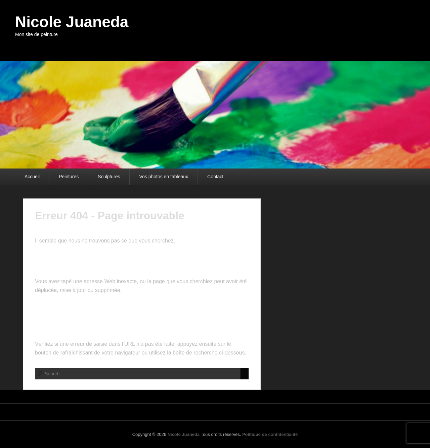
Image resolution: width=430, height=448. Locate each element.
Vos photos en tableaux (163, 176)
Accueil (32, 176)
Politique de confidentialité (270, 434)
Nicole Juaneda (71, 22)
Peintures (69, 176)
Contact (215, 176)
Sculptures (109, 176)
